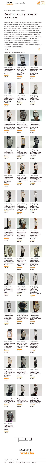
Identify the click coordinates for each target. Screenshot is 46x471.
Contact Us (11, 462)
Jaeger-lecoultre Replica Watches (16, 9)
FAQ (5, 462)
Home (5, 9)
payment (34, 462)
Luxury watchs (10, 3)
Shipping (18, 462)
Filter (6, 49)
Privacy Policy (26, 462)
